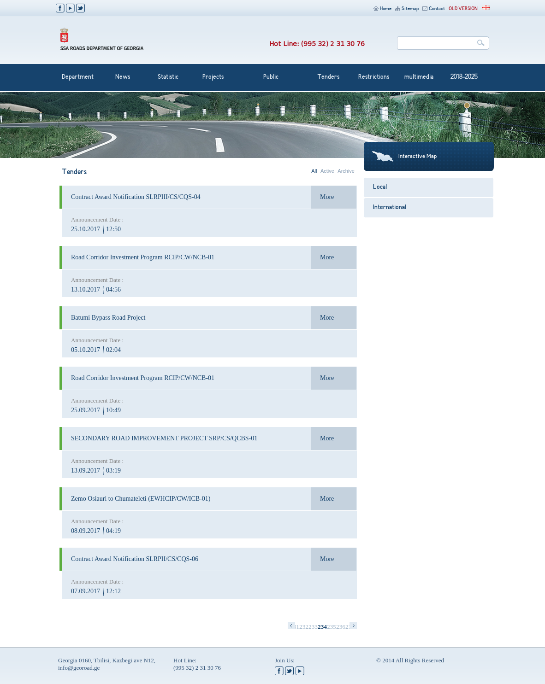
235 (331, 626)
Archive (346, 171)
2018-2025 (464, 77)
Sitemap (407, 9)
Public (270, 77)
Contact (433, 9)
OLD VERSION (463, 9)
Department (78, 77)
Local (380, 187)
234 (322, 626)
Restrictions (373, 77)
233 (313, 626)
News (122, 77)
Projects (213, 77)
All (314, 171)
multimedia (418, 77)
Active (327, 171)
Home (382, 9)
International (389, 207)
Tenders (328, 77)
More (327, 196)
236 (340, 626)
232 (303, 626)
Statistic (168, 77)
